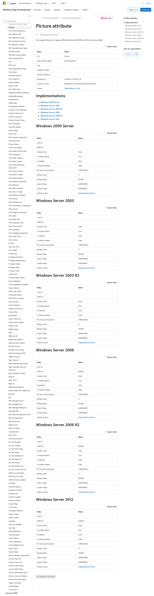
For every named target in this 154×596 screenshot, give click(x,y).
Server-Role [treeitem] (13, 548)
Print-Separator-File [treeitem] (16, 222)
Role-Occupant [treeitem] (14, 428)
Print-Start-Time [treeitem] (15, 236)
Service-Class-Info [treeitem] (15, 562)
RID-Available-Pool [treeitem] (15, 404)
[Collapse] (29, 16)
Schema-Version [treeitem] (15, 500)
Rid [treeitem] (10, 397)
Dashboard (146, 10)
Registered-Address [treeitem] (16, 339)
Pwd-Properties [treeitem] (14, 305)
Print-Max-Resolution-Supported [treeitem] (17, 166)
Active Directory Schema (71, 18)
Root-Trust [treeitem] (12, 435)
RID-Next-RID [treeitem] (14, 411)
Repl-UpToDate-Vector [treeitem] (17, 373)
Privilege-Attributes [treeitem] (16, 257)
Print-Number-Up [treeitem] (15, 202)
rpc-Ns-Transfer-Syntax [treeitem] (17, 469)
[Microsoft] (4, 3)
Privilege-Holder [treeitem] (14, 264)
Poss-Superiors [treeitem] (14, 79)
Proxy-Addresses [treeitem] (15, 281)
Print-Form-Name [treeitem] (15, 147)
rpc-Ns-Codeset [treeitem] (14, 445)
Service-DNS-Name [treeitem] (16, 569)
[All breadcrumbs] (38, 18)
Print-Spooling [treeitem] (14, 229)
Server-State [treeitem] (13, 552)
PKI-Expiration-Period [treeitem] (16, 44)
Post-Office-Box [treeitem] (14, 89)
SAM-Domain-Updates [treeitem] (17, 480)
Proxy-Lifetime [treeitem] (14, 288)
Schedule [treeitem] (12, 483)
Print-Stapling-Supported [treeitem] (18, 233)
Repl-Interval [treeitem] (13, 360)
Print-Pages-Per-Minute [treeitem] (17, 212)
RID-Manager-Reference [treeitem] (18, 407)
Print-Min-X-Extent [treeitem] (16, 188)
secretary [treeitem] (12, 521)
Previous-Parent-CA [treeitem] (16, 113)
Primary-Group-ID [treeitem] (15, 117)
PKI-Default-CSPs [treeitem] (15, 34)
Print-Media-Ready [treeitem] (16, 178)
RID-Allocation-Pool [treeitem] (16, 401)
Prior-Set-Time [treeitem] (14, 247)
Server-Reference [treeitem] (15, 541)
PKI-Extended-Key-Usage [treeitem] (18, 48)
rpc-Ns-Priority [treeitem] (14, 462)
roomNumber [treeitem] (14, 432)
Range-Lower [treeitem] (13, 326)
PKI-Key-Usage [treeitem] (14, 51)
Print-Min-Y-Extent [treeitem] (16, 192)
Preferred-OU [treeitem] (14, 99)
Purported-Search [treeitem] (15, 295)
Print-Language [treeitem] (14, 154)
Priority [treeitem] (11, 243)
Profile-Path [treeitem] (13, 274)
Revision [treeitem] (12, 394)
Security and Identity (50, 18)
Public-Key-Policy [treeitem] (15, 291)
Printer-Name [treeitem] (14, 144)
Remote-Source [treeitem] (14, 346)
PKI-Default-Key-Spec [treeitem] (17, 38)
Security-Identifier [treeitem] (15, 524)
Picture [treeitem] (11, 27)
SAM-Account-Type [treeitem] (16, 476)
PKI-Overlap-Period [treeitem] (16, 58)
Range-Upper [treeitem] (14, 329)
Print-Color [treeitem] (13, 134)
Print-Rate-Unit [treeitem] (14, 219)
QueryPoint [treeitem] (13, 315)
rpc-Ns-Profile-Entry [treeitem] (16, 466)
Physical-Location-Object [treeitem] (18, 24)
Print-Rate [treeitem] (12, 216)
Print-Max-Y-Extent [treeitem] (16, 174)
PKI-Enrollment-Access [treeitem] (17, 41)
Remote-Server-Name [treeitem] (17, 343)
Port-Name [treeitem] (13, 72)
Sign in (148, 3)
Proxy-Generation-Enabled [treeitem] (18, 284)
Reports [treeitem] (11, 377)
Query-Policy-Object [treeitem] (16, 322)
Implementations (131, 22)
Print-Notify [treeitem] (13, 199)
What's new (133, 10)
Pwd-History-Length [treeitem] (16, 298)
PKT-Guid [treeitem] (12, 65)
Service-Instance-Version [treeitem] (18, 576)
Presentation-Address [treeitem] (17, 106)
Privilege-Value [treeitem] (14, 267)
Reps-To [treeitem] (12, 383)
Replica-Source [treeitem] (14, 356)
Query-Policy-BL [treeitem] (15, 319)
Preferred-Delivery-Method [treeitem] (19, 92)
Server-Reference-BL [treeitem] (16, 545)
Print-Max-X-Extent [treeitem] (16, 171)
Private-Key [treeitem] (13, 253)
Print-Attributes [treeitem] (14, 123)
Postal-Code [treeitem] (13, 86)
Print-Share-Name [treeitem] (15, 226)
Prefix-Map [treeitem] (13, 103)
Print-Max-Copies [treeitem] (15, 161)
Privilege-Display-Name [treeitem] (17, 260)
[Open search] (142, 3)
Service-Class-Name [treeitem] (16, 565)
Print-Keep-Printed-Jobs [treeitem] (17, 151)
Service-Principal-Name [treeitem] (17, 579)
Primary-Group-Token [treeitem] (17, 120)
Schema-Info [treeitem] (13, 493)
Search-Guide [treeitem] (14, 517)
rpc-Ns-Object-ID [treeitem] (15, 459)
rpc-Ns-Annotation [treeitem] (16, 438)
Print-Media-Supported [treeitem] (17, 181)
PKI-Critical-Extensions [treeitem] (17, 31)
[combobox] (16, 21)
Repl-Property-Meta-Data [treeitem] (18, 363)
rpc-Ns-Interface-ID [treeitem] (16, 456)
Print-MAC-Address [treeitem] (16, 158)
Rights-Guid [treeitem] (13, 425)
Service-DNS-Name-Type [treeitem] (18, 572)
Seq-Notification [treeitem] (15, 531)
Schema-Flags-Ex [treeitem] (15, 487)
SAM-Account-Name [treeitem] (16, 473)
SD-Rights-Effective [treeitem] (16, 510)
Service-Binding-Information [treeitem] (19, 555)
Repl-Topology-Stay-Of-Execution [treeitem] (17, 368)
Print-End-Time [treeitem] (14, 141)
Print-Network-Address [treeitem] (17, 195)
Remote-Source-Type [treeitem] (16, 350)
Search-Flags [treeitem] (13, 514)
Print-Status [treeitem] (13, 240)
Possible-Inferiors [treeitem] (15, 75)
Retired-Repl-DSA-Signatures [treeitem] (19, 390)
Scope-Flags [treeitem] (13, 504)
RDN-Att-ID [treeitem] (13, 336)
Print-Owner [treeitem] (13, 209)
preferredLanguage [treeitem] (16, 96)
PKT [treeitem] (10, 62)
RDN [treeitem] (10, 332)
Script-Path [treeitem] (13, 507)
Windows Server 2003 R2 (134, 32)
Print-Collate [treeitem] (13, 130)
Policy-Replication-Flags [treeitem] (17, 68)
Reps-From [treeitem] (13, 380)
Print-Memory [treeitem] (14, 185)
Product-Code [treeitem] (14, 271)
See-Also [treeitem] (12, 528)
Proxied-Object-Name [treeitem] (17, 277)
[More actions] (116, 18)
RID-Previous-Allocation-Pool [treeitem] (19, 414)
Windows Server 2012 (133, 41)
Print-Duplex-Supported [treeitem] (17, 137)
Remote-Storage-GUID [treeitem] (17, 353)
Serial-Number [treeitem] (14, 535)
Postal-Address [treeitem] (14, 82)
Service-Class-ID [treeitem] (15, 559)
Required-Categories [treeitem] (16, 387)
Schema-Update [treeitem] (15, 497)
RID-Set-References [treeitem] (16, 418)
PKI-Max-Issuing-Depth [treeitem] (17, 55)
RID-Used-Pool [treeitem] (14, 421)
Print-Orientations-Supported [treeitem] (20, 205)
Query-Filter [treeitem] (13, 312)
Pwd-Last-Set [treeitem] (14, 302)
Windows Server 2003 (133, 29)
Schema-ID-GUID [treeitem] (15, 490)
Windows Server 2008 (133, 35)
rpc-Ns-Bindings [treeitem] (15, 442)
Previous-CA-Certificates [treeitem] (18, 110)
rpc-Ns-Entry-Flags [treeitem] (16, 449)
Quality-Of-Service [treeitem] (15, 308)
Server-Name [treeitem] (13, 538)
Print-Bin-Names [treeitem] (15, 127)
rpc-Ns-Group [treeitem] (14, 452)
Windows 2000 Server (133, 25)
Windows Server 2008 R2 (134, 38)
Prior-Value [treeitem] (13, 250)
